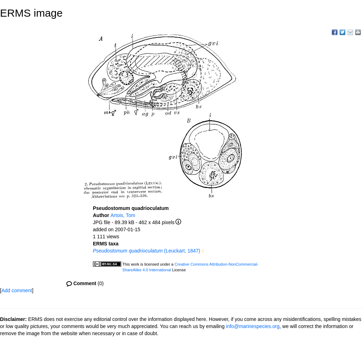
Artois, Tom (123, 215)
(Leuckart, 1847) (146, 251)
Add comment (16, 290)
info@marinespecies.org (252, 326)
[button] (203, 251)
